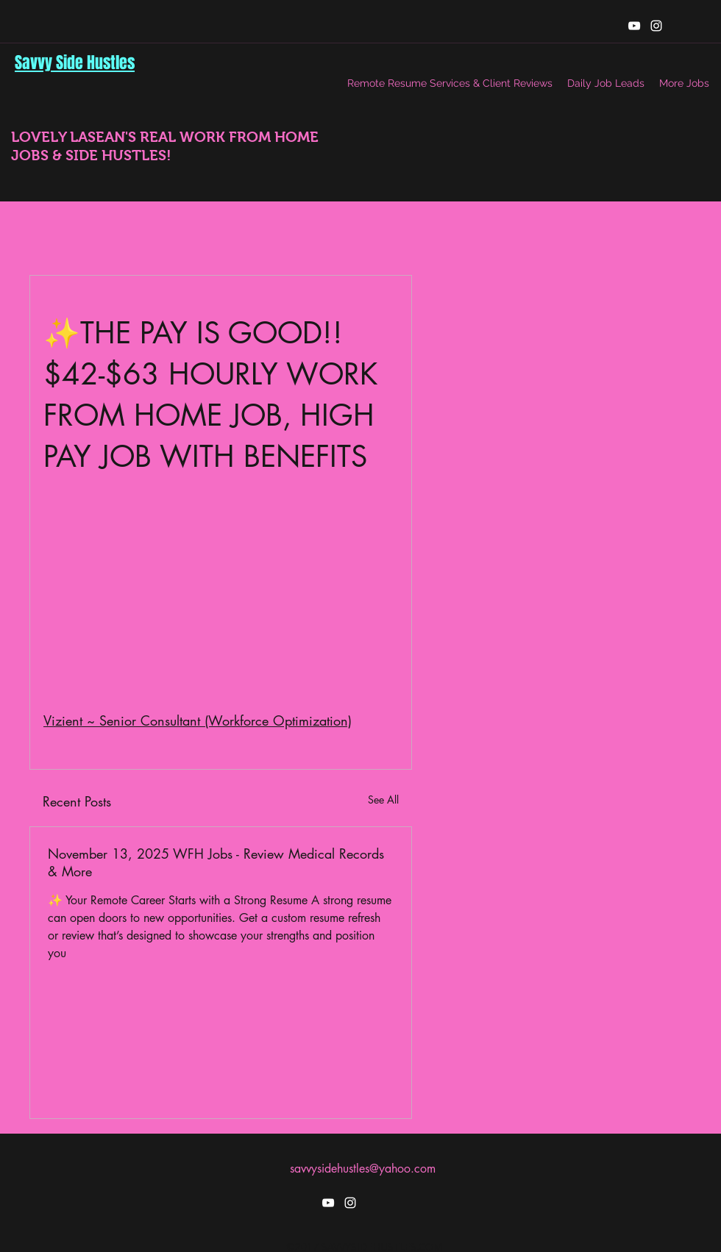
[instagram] (656, 25)
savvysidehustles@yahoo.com (363, 1168)
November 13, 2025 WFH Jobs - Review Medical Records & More (216, 862)
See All (383, 799)
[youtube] (634, 25)
